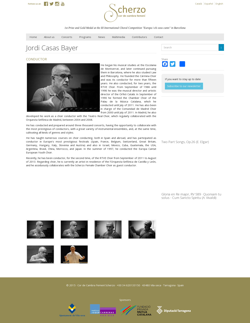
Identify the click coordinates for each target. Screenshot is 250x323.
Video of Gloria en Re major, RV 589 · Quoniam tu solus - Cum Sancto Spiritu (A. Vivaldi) (192, 172)
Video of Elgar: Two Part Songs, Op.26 (192, 119)
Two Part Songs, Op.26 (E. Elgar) (185, 142)
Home (33, 37)
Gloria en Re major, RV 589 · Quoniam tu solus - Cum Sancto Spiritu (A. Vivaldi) (191, 196)
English (219, 3)
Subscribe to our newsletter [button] (184, 86)
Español (209, 3)
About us (49, 37)
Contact (158, 37)
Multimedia (118, 37)
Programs (85, 37)
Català (198, 3)
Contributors (139, 37)
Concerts (66, 37)
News (101, 37)
